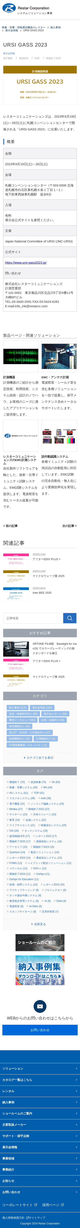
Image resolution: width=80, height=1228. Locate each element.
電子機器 (8, 58)
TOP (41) (39, 792)
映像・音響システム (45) (23, 787)
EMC (37, 58)
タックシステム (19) (36, 830)
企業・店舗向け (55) (52, 720)
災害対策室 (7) (50, 911)
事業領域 (8, 1158)
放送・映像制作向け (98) (23, 713)
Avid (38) (46, 798)
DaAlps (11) (43, 873)
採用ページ (50, 1205)
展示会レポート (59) (55, 713)
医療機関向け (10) (19, 738)
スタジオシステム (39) (22, 798)
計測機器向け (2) (45, 738)
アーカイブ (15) (18, 846)
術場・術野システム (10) (23, 884)
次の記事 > (69, 526)
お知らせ (8, 1180)
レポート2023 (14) (19, 857)
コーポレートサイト (17, 1205)
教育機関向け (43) (19, 726)
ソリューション (12, 1068)
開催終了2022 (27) (38, 809)
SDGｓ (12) (40, 868)
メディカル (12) (18, 868)
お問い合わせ (40, 1030)
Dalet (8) (61, 900)
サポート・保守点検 (15, 1136)
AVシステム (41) (18, 792)
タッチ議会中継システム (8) (25, 895)
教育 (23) (14, 819)
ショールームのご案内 (17, 1113)
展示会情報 (9, 53)
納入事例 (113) (17, 707)
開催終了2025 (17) (19, 841)
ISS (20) (14, 830)
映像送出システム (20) (54, 825)
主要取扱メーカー (14, 1124)
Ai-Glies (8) (35, 906)
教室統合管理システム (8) (24, 900)
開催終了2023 (53, 58)
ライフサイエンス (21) (22, 825)
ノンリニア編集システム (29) (47, 803)
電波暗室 (23, 58)
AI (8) (47, 900)
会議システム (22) (36, 819)
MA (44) (47, 787)
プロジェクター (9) (55, 890)
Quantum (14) (17, 852)
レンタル (8, 1091)
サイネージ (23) (18, 814)
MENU (71, 9)
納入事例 (8, 1102)
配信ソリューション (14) (45, 852)
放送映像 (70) (38, 782)
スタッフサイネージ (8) (22, 911)
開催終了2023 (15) (43, 846)
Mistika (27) (16, 809)
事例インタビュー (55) (22, 720)
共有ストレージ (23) (44, 814)
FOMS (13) (15, 863)
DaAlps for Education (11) (24, 879)
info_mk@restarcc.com (31, 306)
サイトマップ (37, 1217)
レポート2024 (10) (53, 884)
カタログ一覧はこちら (17, 1079)
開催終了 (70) (17, 782)
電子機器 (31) (17, 803)
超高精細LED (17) (19, 836)
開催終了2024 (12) (19, 873)
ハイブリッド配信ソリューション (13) (49, 863)
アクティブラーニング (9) (24, 890)
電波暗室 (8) (16, 906)
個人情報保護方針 (13, 1217)
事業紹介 (8, 1169)
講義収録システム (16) (49, 841)
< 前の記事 (10, 526)
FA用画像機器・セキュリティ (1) (28, 745)
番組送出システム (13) (49, 857)
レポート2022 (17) (46, 836)
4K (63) (56, 782)
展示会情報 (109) (42, 707)
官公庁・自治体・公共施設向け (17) (29, 732)
